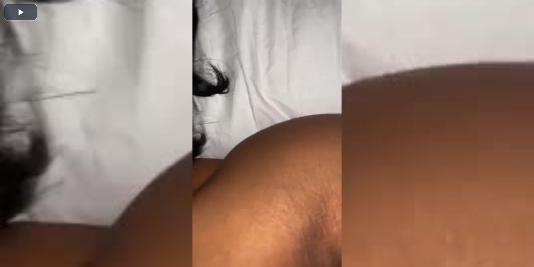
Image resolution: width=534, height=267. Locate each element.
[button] (20, 12)
